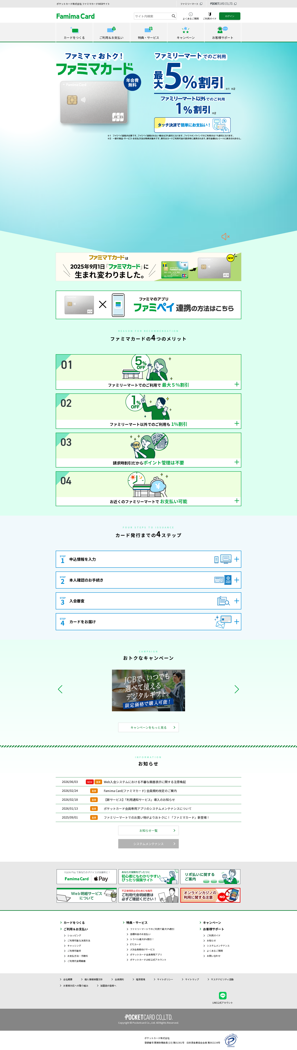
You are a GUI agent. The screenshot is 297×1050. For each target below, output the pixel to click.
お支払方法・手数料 (77, 955)
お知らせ (211, 940)
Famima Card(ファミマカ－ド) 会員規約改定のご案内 (140, 790)
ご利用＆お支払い (76, 929)
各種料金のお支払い (140, 934)
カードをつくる (74, 922)
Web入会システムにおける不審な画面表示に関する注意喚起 (145, 781)
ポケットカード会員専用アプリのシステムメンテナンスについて (148, 808)
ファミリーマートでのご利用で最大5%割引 (152, 928)
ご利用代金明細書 (76, 960)
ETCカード (135, 944)
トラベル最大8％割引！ (142, 939)
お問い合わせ (213, 955)
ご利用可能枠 (74, 950)
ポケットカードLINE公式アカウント (148, 959)
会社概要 (67, 979)
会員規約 (119, 979)
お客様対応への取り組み (75, 985)
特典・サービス (137, 922)
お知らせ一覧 (148, 830)
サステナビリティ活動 (222, 979)
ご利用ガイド (213, 935)
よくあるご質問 (215, 950)
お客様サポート (213, 929)
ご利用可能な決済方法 (78, 940)
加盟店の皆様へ (108, 985)
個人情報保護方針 (93, 979)
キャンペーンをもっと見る (149, 727)
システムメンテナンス (148, 843)
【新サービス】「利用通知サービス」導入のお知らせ (139, 799)
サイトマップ (192, 979)
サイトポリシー (165, 979)
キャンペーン (212, 922)
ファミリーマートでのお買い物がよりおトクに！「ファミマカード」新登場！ (157, 817)
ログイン (229, 16)
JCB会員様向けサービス (142, 949)
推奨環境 (140, 979)
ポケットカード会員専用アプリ (146, 954)
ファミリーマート (189, 3)
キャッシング (74, 945)
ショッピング (74, 935)
